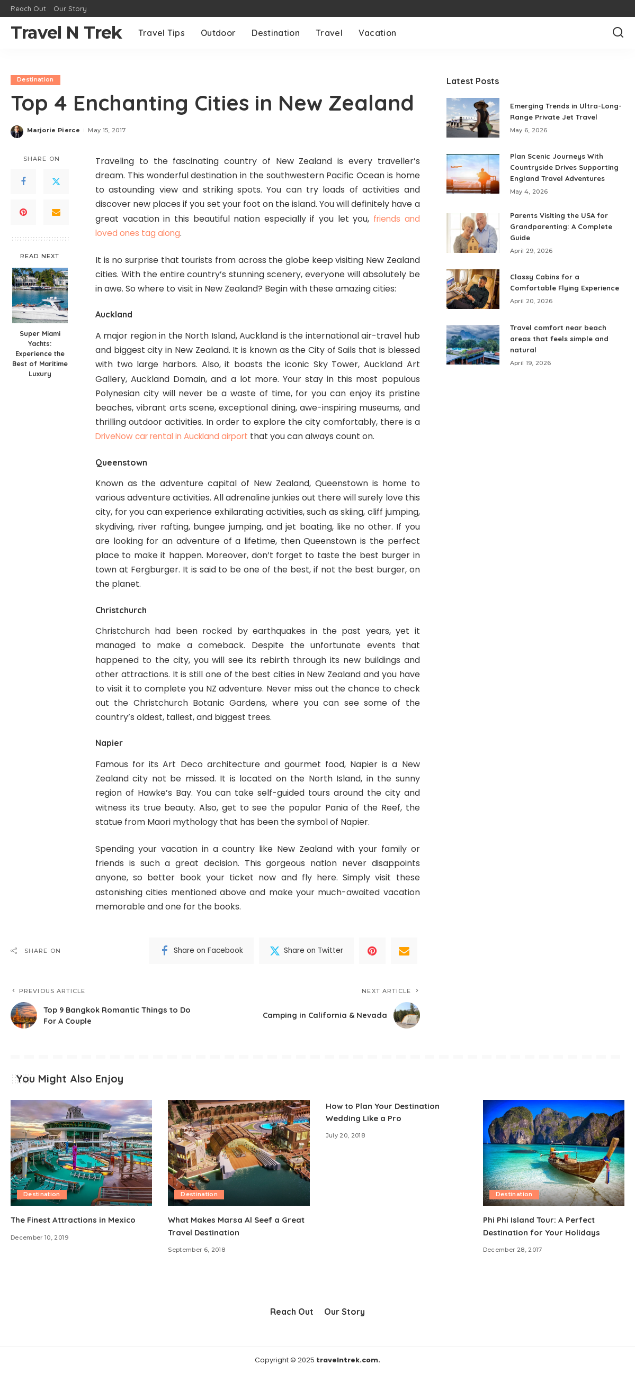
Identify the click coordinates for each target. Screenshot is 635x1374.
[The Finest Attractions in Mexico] (81, 1153)
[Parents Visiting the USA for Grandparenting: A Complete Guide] (472, 250)
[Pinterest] (23, 212)
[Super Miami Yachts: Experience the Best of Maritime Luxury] (40, 295)
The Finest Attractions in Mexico (77, 1220)
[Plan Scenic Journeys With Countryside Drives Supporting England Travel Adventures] (472, 185)
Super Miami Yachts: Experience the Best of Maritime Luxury (40, 353)
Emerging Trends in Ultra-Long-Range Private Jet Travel (558, 114)
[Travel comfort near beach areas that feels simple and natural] (472, 368)
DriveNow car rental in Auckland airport (177, 437)
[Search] (618, 33)
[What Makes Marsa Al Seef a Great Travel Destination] (238, 1153)
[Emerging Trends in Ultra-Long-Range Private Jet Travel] (472, 121)
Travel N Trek (66, 32)
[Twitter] (56, 182)
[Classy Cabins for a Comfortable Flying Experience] (472, 309)
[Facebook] (23, 182)
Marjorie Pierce (53, 130)
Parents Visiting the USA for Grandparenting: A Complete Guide (564, 244)
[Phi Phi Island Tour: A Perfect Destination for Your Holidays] (553, 1153)
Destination (35, 80)
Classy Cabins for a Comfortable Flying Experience (547, 303)
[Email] (56, 212)
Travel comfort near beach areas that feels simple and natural (562, 362)
